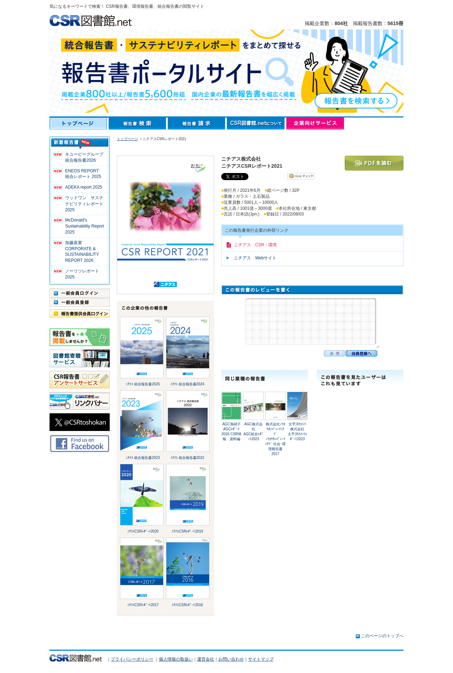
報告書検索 (138, 123)
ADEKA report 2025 (83, 187)
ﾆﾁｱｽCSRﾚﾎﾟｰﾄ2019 (187, 531)
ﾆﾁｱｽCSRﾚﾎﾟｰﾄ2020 (143, 531)
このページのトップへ (382, 635)
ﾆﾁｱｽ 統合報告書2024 (187, 384)
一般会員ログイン (80, 293)
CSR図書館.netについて (256, 123)
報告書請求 (197, 123)
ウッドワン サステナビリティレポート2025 (84, 203)
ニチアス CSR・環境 (255, 244)
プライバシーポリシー (132, 659)
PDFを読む (374, 163)
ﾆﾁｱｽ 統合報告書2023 (143, 458)
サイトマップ (261, 659)
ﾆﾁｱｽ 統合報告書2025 (143, 384)
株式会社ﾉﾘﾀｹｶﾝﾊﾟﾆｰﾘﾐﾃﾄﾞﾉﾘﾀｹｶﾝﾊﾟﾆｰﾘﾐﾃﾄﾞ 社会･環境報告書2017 (275, 439)
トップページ (79, 123)
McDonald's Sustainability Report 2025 (84, 226)
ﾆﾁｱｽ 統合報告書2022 (187, 458)
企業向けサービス (315, 123)
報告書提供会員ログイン (80, 313)
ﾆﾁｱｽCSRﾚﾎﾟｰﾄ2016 (187, 605)
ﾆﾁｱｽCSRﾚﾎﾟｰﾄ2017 (143, 605)
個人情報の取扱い (176, 659)
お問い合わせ (231, 659)
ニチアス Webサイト (255, 257)
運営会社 (205, 659)
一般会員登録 (80, 302)
